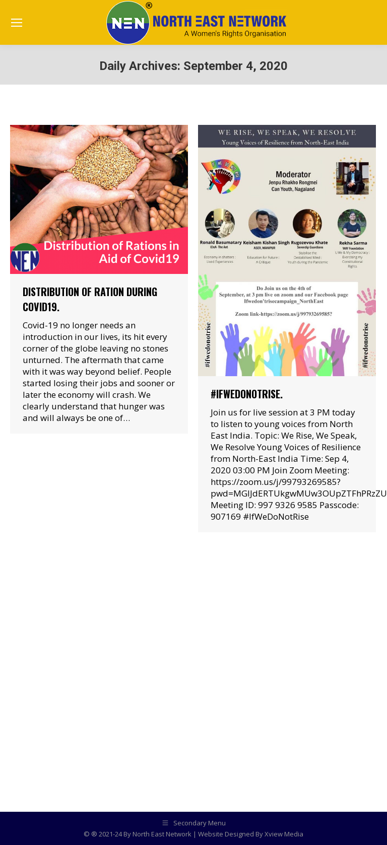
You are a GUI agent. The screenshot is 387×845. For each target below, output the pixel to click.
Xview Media (284, 833)
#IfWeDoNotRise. (247, 393)
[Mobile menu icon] (16, 22)
